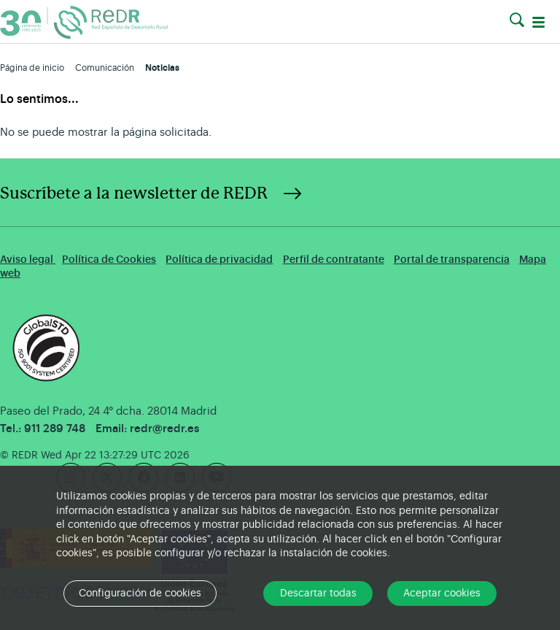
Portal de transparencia (452, 259)
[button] (517, 20)
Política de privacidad (219, 259)
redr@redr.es (164, 428)
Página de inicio (32, 68)
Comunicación (104, 68)
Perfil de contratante (333, 259)
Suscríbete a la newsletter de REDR (134, 193)
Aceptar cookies (442, 593)
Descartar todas (318, 593)
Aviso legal (27, 259)
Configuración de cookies (140, 593)
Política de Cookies (109, 259)
